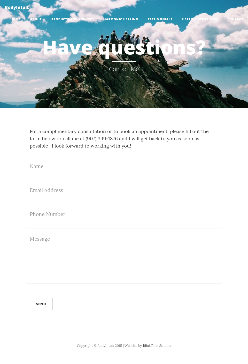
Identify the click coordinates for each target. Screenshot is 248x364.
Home (16, 19)
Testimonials (160, 19)
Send (41, 304)
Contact (235, 19)
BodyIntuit (17, 7)
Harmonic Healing (121, 19)
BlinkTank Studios (157, 345)
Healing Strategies (200, 19)
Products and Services (72, 19)
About (36, 19)
